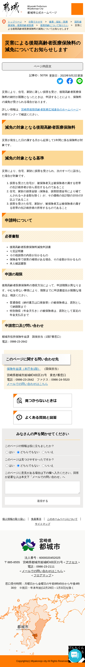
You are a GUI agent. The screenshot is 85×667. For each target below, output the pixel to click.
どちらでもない (29, 452)
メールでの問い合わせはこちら (27, 383)
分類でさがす (36, 21)
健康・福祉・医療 (58, 21)
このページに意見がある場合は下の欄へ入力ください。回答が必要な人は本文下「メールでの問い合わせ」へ (42, 474)
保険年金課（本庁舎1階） (24, 368)
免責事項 (36, 519)
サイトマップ (42, 523)
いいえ (49, 452)
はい (11, 452)
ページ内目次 (42, 66)
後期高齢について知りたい (54, 25)
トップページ (15, 21)
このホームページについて (62, 519)
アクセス (72, 562)
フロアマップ (42, 575)
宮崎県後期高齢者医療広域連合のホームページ (50, 109)
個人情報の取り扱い (13, 519)
